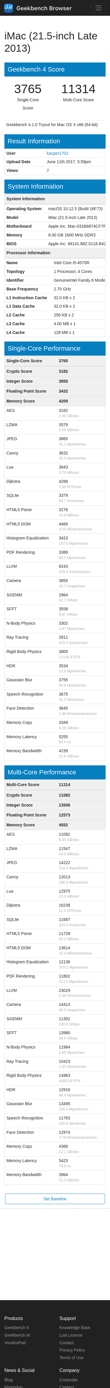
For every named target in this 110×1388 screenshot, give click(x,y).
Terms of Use (72, 1357)
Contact (67, 1342)
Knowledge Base (75, 1327)
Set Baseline (55, 1199)
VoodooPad (15, 1342)
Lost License (71, 1335)
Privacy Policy (72, 1350)
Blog (8, 1379)
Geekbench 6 (16, 1327)
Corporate (69, 1379)
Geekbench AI (17, 1335)
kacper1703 (57, 153)
